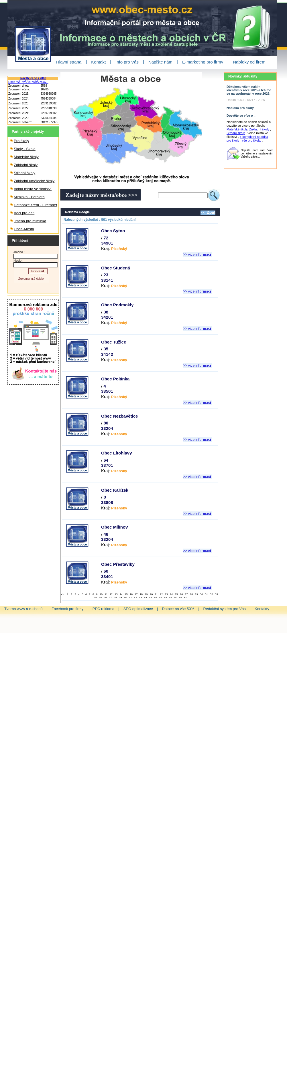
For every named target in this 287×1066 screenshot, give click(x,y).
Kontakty (262, 609)
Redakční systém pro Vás (224, 609)
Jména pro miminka (30, 221)
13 (116, 594)
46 (155, 597)
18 (141, 594)
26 (181, 594)
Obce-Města (24, 229)
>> (185, 597)
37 (110, 597)
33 (216, 594)
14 (120, 594)
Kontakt (98, 61)
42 (135, 597)
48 (165, 597)
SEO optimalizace (138, 609)
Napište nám (160, 61)
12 (110, 594)
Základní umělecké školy (34, 181)
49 (170, 597)
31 (206, 594)
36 (105, 597)
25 (176, 594)
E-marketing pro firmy (202, 61)
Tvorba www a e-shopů (23, 609)
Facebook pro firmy (67, 609)
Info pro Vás (127, 61)
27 (186, 594)
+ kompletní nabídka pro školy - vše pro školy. (247, 138)
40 (125, 597)
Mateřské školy (26, 157)
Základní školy (26, 165)
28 (191, 594)
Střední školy (24, 173)
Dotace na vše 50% (178, 609)
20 (151, 594)
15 (126, 594)
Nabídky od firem (249, 61)
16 (130, 594)
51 (180, 597)
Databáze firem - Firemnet (35, 205)
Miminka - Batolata (29, 197)
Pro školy (21, 141)
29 (196, 594)
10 (100, 594)
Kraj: (114, 248)
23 (166, 594)
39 (120, 597)
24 (171, 594)
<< (63, 594)
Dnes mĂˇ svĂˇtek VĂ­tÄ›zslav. (28, 82)
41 (130, 597)
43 (140, 597)
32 (211, 594)
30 (201, 594)
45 (150, 597)
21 (156, 594)
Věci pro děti (24, 213)
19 (146, 594)
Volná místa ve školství (33, 189)
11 (105, 594)
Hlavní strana (68, 61)
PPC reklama (104, 609)
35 (100, 597)
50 (175, 597)
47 (160, 597)
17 (136, 594)
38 (115, 597)
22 (161, 594)
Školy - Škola (25, 149)
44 (145, 597)
